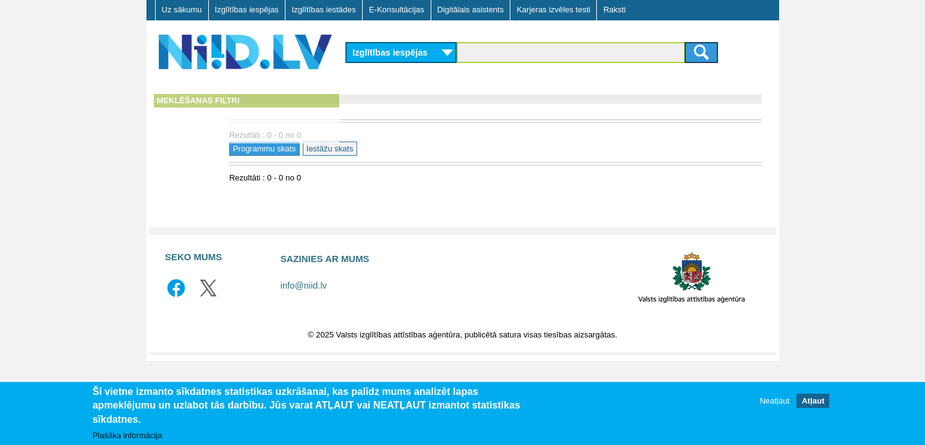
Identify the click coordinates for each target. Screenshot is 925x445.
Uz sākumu (182, 9)
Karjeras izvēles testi (553, 9)
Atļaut (812, 400)
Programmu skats (384, 148)
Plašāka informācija (128, 435)
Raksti (614, 9)
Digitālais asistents (470, 9)
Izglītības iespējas (247, 9)
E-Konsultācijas (396, 9)
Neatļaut (774, 400)
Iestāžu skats (449, 148)
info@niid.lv (304, 285)
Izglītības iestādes (324, 9)
